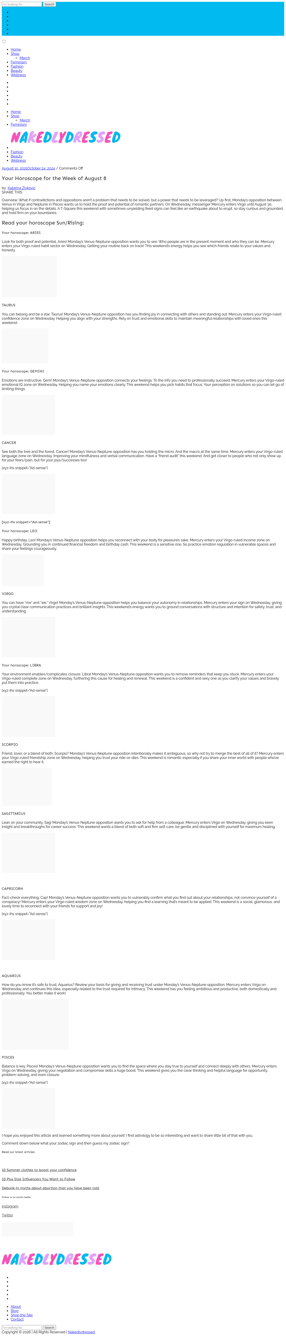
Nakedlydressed (81, 1332)
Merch (25, 58)
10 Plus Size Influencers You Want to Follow (38, 1179)
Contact (17, 1319)
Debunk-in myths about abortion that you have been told (50, 1188)
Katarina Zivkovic (21, 188)
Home (16, 49)
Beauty (16, 71)
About (16, 1306)
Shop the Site (22, 1315)
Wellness (18, 75)
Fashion (17, 66)
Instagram (10, 1206)
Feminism (19, 62)
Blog (14, 1311)
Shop (15, 54)
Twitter (7, 1215)
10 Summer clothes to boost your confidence (39, 1170)
